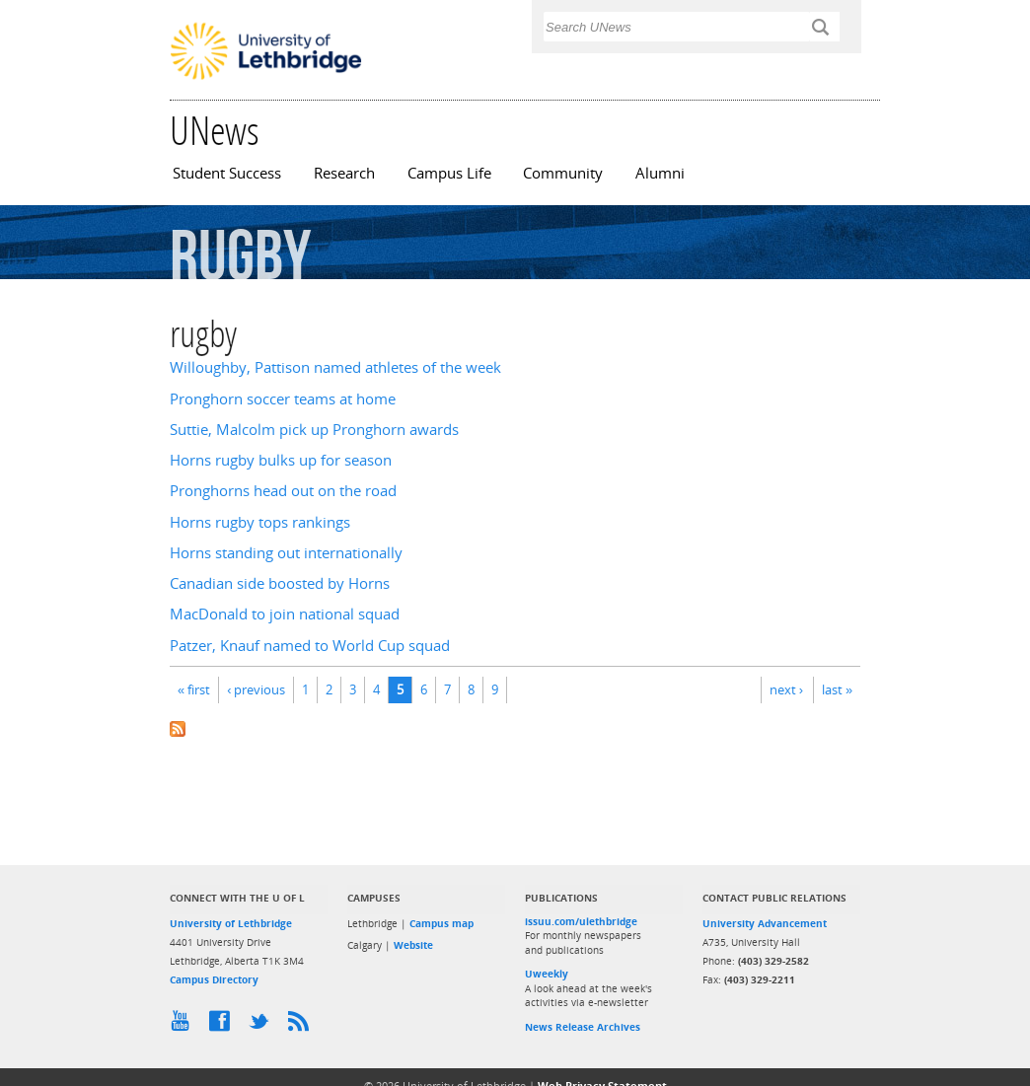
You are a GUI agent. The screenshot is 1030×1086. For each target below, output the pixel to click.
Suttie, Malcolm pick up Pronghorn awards (314, 429)
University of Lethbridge (231, 923)
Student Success (227, 173)
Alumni (660, 173)
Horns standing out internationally (286, 553)
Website (413, 945)
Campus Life (449, 173)
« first (194, 689)
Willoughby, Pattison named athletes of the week (335, 367)
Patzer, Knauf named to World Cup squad (310, 645)
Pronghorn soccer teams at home (283, 399)
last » (837, 689)
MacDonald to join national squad (285, 614)
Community (563, 173)
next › (786, 689)
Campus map (441, 923)
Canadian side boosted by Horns (280, 583)
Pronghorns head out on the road (283, 490)
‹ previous (256, 689)
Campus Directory (214, 979)
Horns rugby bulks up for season (281, 460)
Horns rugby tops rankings (260, 522)
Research (344, 173)
